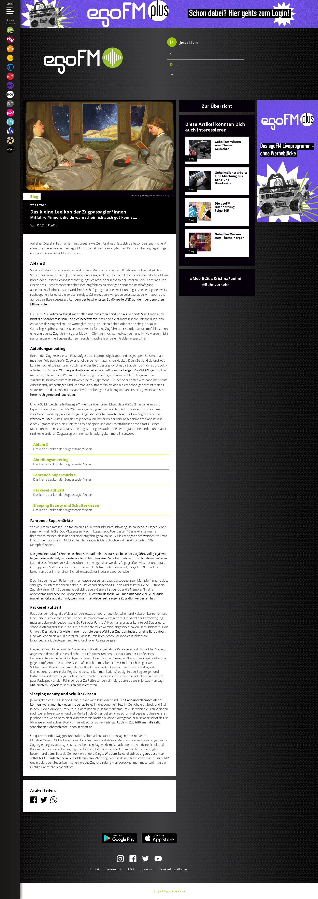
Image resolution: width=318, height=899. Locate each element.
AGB (131, 869)
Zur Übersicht (217, 106)
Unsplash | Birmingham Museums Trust (149, 195)
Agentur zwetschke (175, 891)
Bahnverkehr (217, 284)
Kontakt (95, 869)
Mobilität (201, 278)
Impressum (147, 869)
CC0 (171, 195)
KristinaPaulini (227, 278)
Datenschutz (114, 869)
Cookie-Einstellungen (174, 869)
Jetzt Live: (182, 42)
